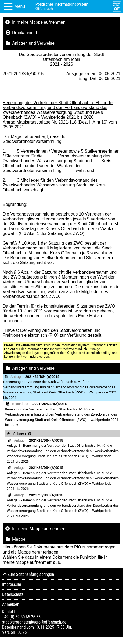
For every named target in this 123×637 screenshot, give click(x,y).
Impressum (11, 584)
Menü (19, 6)
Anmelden (10, 604)
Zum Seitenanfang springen (28, 574)
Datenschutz (12, 594)
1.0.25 (21, 632)
